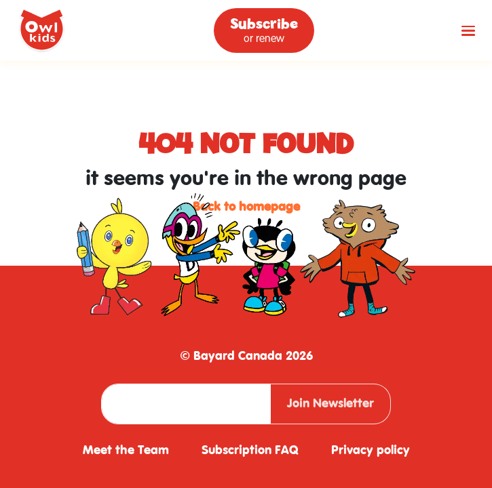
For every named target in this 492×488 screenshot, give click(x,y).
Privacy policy (370, 450)
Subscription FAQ (250, 450)
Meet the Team (126, 450)
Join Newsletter (330, 403)
